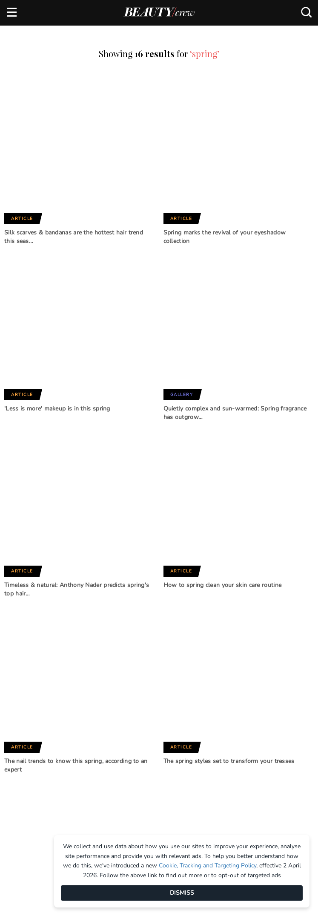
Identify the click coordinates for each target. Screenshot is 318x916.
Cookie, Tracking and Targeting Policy (207, 865)
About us (20, 908)
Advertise (174, 908)
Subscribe (84, 758)
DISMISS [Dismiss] (182, 893)
